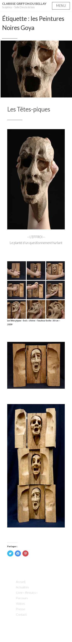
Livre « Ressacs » (27, 592)
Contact (21, 614)
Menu (61, 6)
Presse (20, 609)
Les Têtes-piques (28, 109)
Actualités (22, 587)
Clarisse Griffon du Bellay (24, 3)
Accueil (20, 581)
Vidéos (20, 603)
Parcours (22, 598)
